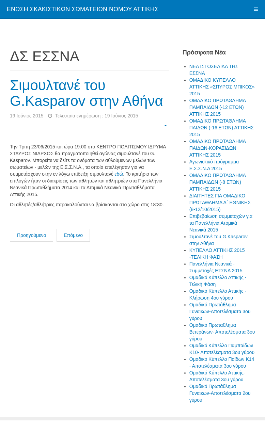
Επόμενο (73, 235)
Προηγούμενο (31, 235)
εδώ (118, 174)
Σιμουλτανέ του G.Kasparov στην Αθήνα (86, 93)
